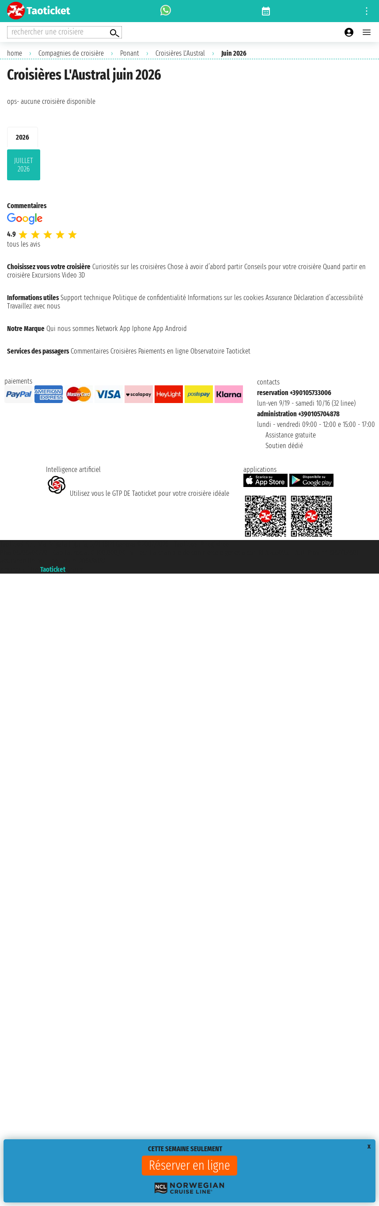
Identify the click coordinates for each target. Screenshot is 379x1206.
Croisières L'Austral (180, 53)
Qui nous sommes (70, 328)
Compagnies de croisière (71, 53)
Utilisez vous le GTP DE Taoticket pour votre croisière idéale (137, 493)
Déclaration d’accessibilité (328, 297)
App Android (170, 328)
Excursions (46, 275)
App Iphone (135, 328)
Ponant (129, 53)
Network (107, 328)
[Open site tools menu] (366, 11)
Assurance (278, 297)
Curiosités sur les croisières (129, 267)
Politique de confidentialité (149, 297)
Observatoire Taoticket (220, 351)
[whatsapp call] (165, 11)
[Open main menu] (366, 32)
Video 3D (73, 275)
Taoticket (52, 569)
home (14, 53)
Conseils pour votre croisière (282, 267)
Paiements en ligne (163, 351)
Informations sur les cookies (226, 297)
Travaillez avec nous (33, 306)
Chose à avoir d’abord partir (205, 267)
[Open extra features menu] (64, 32)
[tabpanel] (189, 166)
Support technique (86, 297)
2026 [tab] (22, 137)
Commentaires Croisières (103, 351)
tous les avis (23, 244)
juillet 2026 (23, 164)
